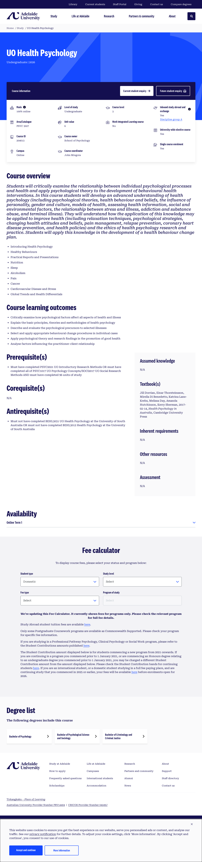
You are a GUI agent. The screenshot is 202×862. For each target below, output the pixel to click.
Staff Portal (119, 4)
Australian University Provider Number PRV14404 (36, 805)
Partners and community (138, 771)
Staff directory (170, 778)
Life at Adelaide (96, 763)
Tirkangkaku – (26, 799)
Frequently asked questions (65, 778)
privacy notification (42, 834)
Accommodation (96, 785)
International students (100, 778)
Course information (21, 91)
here (87, 624)
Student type (26, 573)
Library (73, 4)
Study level (108, 573)
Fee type (24, 592)
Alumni (128, 778)
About (165, 763)
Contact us (156, 4)
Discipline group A (171, 119)
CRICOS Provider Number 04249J (88, 805)
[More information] (24, 107)
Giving (138, 4)
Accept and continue (26, 850)
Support (167, 771)
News (127, 785)
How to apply (57, 771)
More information (61, 850)
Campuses (93, 771)
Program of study (111, 592)
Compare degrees (183, 4)
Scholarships (56, 785)
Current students (95, 4)
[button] (192, 824)
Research (129, 763)
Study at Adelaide (59, 763)
